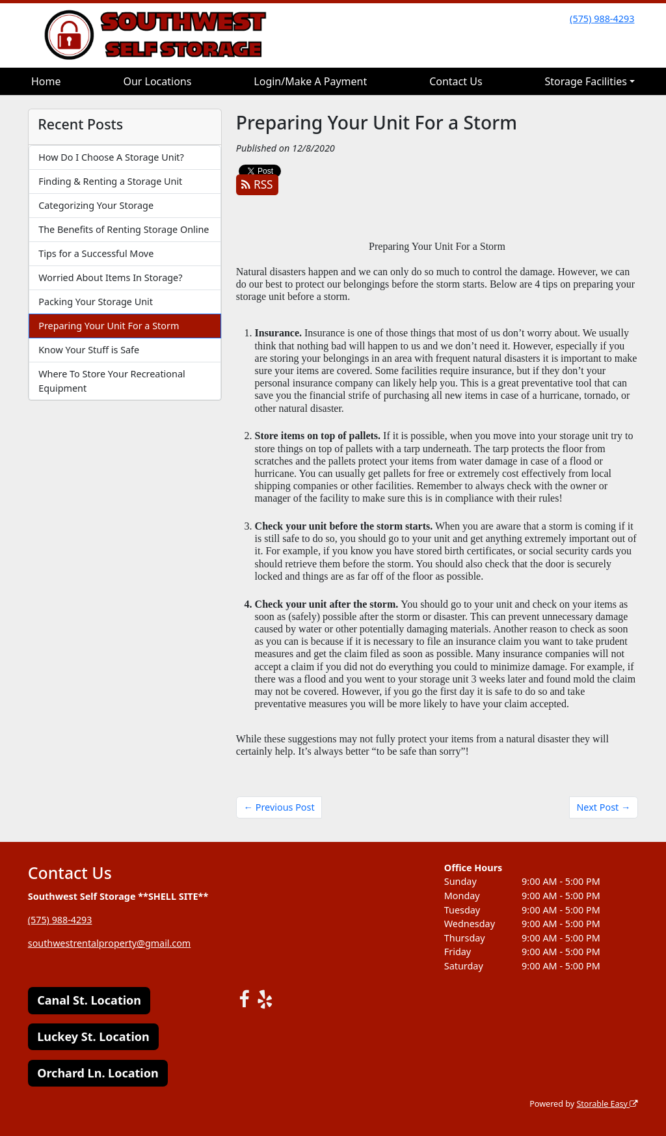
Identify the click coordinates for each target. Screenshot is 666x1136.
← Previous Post (279, 807)
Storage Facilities (585, 81)
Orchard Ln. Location (97, 1073)
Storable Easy (607, 1103)
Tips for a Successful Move (95, 253)
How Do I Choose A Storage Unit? (111, 157)
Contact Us (455, 81)
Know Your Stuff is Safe (88, 350)
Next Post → (603, 807)
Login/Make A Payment (310, 81)
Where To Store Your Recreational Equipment (111, 381)
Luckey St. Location (93, 1036)
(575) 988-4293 (602, 18)
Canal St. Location (89, 1000)
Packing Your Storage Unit (95, 301)
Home (46, 81)
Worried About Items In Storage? (110, 277)
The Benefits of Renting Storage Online (123, 229)
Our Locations (157, 81)
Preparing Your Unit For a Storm (108, 325)
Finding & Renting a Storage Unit (110, 181)
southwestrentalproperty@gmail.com (110, 943)
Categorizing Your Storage (95, 205)
